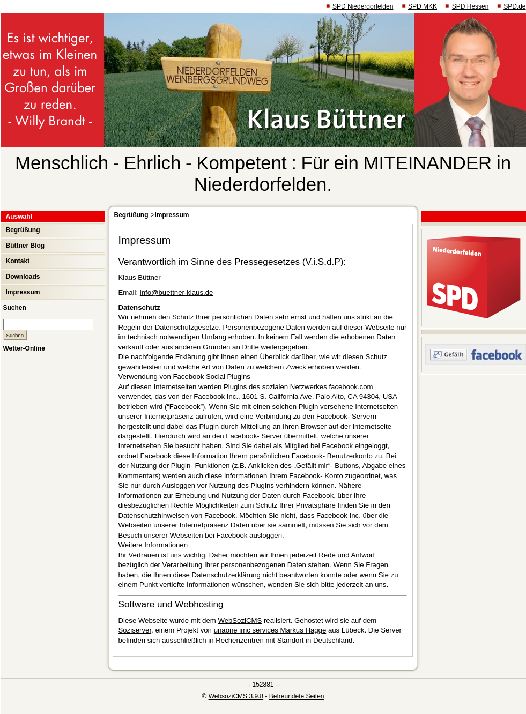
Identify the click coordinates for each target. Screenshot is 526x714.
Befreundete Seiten (296, 696)
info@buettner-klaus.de (176, 292)
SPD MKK (422, 6)
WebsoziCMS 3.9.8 (236, 696)
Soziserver (135, 630)
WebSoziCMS (240, 620)
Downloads (23, 276)
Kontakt (18, 261)
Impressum (23, 292)
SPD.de (514, 6)
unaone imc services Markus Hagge (270, 630)
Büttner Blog (25, 245)
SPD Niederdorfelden (362, 6)
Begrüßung (23, 230)
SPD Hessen (470, 6)
